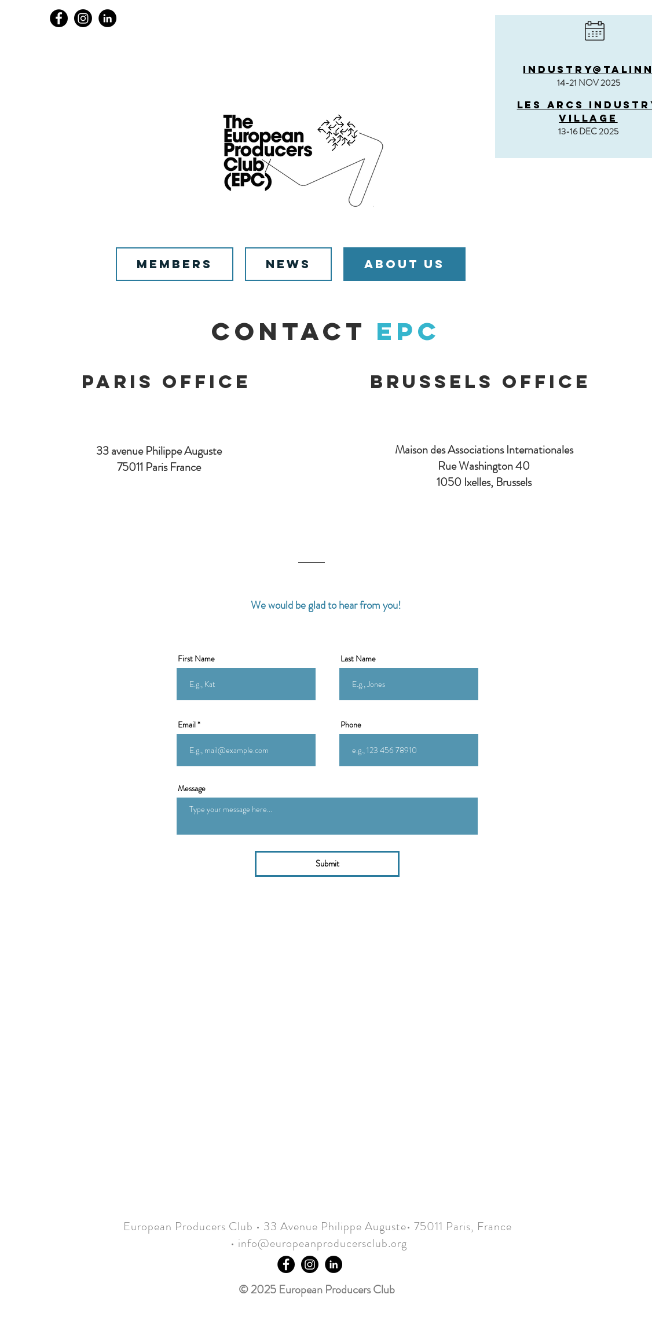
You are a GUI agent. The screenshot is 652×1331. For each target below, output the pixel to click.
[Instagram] (83, 18)
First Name (196, 658)
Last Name (358, 658)
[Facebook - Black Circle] (286, 1264)
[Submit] (327, 864)
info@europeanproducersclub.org (322, 1243)
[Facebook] (59, 18)
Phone (350, 725)
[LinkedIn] (107, 18)
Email (187, 725)
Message (192, 788)
